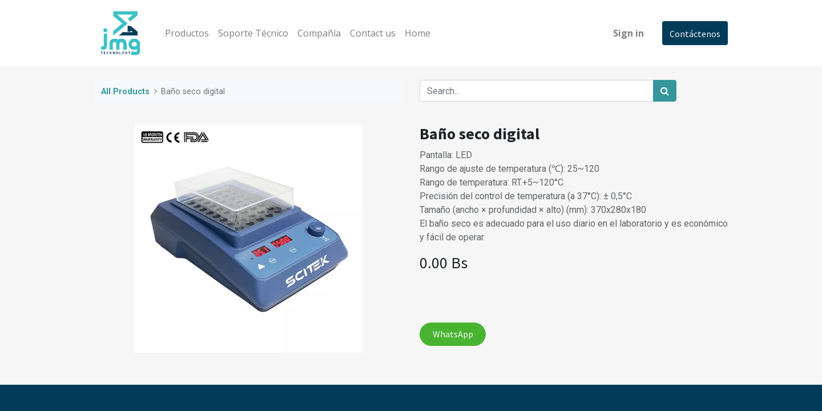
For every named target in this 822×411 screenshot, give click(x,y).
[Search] (664, 91)
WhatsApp (453, 334)
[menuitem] (186, 33)
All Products (125, 91)
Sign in (628, 33)
